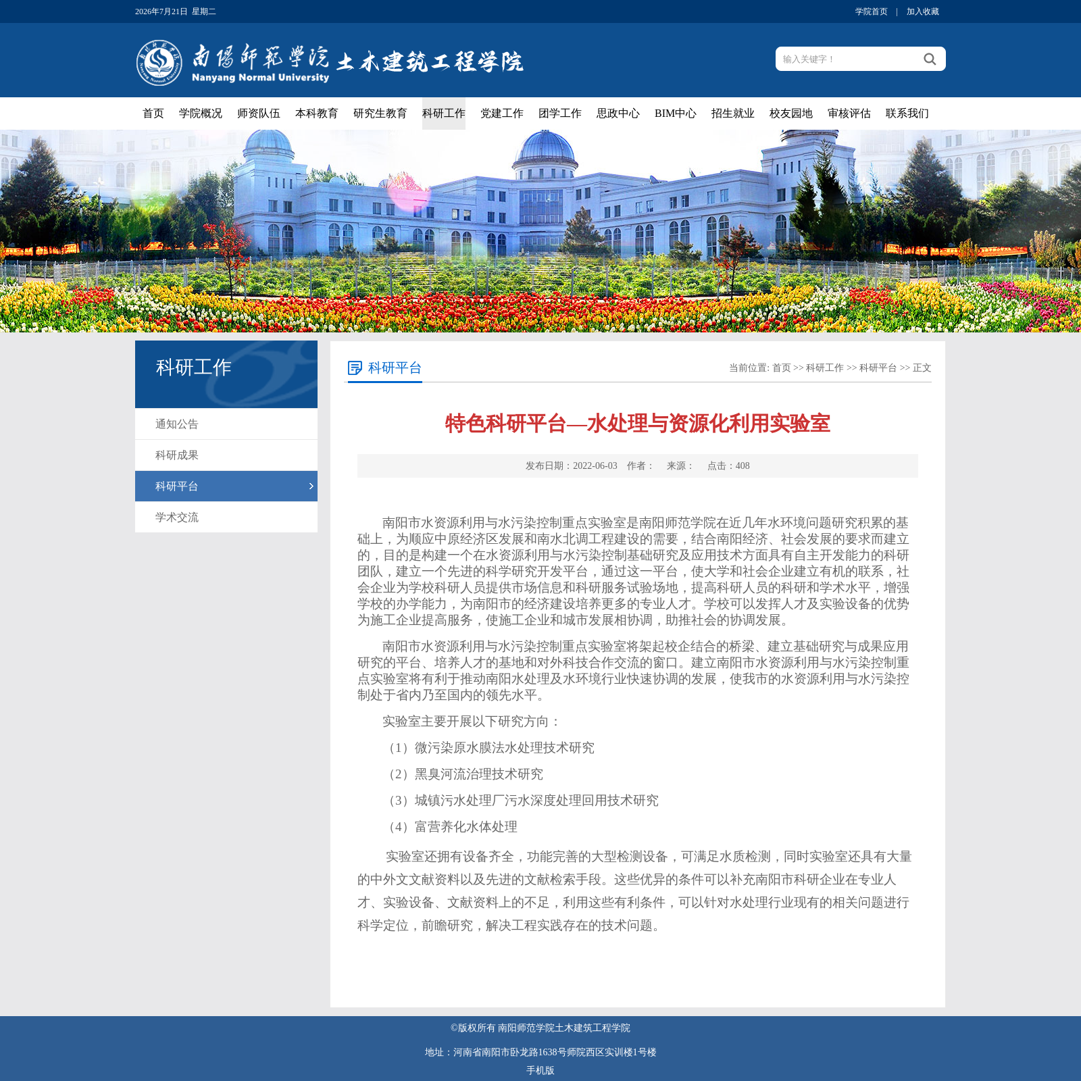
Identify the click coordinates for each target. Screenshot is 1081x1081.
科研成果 (177, 455)
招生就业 (733, 113)
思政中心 (618, 113)
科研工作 (444, 113)
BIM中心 (676, 113)
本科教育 (316, 113)
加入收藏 (923, 11)
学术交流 (177, 517)
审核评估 (849, 113)
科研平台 (177, 486)
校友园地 (791, 113)
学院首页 (871, 11)
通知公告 (177, 424)
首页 (153, 113)
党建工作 (502, 113)
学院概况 (200, 113)
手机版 (540, 1070)
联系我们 (907, 113)
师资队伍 (258, 113)
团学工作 (560, 113)
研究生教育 (380, 113)
